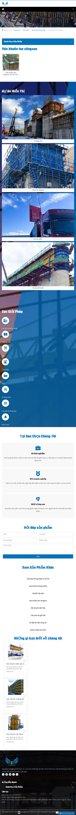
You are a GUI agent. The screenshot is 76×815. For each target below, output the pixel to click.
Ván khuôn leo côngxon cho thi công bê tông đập (11, 74)
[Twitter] (10, 774)
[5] (38, 166)
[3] (38, 264)
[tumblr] (17, 774)
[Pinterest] (13, 774)
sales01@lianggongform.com (16, 797)
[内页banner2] (38, 19)
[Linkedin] (6, 774)
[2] (38, 215)
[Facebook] (3, 774)
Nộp (38, 556)
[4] (38, 117)
